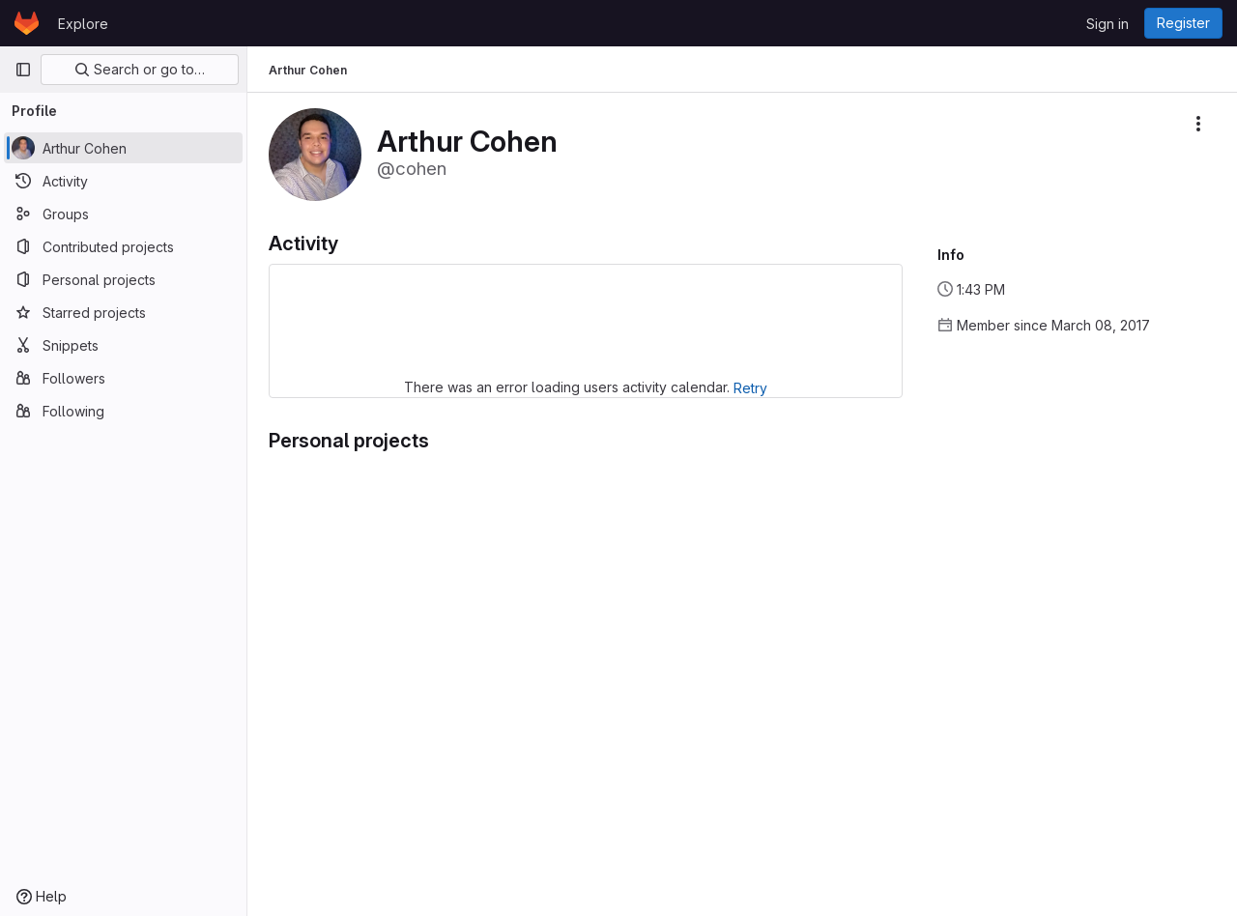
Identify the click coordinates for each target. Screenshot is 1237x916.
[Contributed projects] (123, 246)
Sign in (1107, 23)
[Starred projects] (123, 312)
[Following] (123, 410)
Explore (83, 23)
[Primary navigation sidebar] (23, 69)
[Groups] (123, 213)
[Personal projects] (123, 279)
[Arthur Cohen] (123, 147)
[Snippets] (123, 344)
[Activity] (123, 180)
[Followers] (123, 377)
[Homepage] (27, 23)
